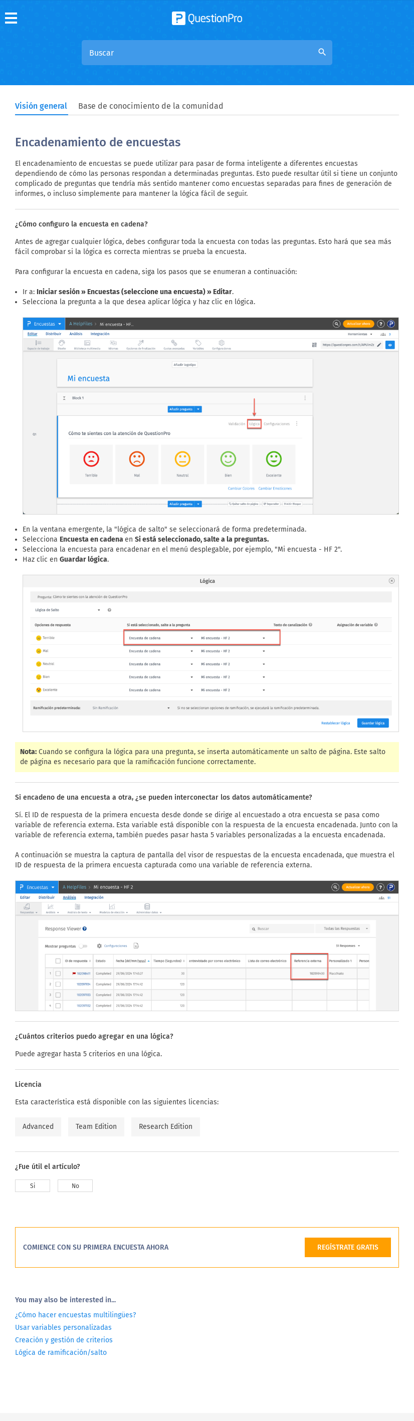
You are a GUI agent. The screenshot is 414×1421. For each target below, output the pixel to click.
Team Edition (96, 1126)
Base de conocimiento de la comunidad (151, 106)
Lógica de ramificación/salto (61, 1352)
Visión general (41, 106)
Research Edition (165, 1126)
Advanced (38, 1126)
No (75, 1186)
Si (32, 1186)
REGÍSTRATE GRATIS (347, 1247)
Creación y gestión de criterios (64, 1340)
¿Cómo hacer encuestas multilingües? (75, 1315)
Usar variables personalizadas (63, 1327)
